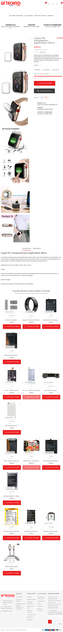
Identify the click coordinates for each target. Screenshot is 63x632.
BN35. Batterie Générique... (51, 320)
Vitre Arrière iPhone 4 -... (12, 426)
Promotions (19, 597)
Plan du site (30, 617)
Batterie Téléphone (16, 16)
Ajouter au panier (44, 83)
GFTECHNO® (12, 316)
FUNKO (31, 456)
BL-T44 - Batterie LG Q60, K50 (31, 390)
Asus (31, 527)
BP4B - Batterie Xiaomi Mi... (11, 461)
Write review (55, 70)
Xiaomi (51, 316)
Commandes (41, 601)
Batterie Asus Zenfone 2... (31, 531)
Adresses (40, 606)
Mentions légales (31, 599)
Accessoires (28, 16)
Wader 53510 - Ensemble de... (31, 461)
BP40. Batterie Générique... (51, 461)
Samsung (11, 492)
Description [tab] (26, 249)
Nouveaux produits (18, 600)
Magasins (29, 619)
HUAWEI (12, 351)
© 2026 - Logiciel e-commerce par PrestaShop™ (13, 630)
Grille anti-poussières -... (12, 320)
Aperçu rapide (9, 312)
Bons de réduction (40, 609)
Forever (31, 316)
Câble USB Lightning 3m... (12, 567)
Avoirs (39, 603)
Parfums (50, 16)
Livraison (29, 597)
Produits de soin (40, 16)
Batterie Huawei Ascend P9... (12, 531)
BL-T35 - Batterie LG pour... (11, 390)
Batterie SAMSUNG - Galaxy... (12, 496)
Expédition (37, 70)
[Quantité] (41, 65)
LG (11, 386)
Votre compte (42, 593)
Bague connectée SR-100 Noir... (31, 320)
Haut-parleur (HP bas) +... (51, 390)
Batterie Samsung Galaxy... (51, 531)
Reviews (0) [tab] (37, 249)
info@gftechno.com (7, 611)
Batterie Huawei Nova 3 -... (11, 355)
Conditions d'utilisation (30, 602)
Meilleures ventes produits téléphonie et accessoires (20, 606)
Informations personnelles (41, 597)
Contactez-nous (31, 614)
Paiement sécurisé (29, 611)
